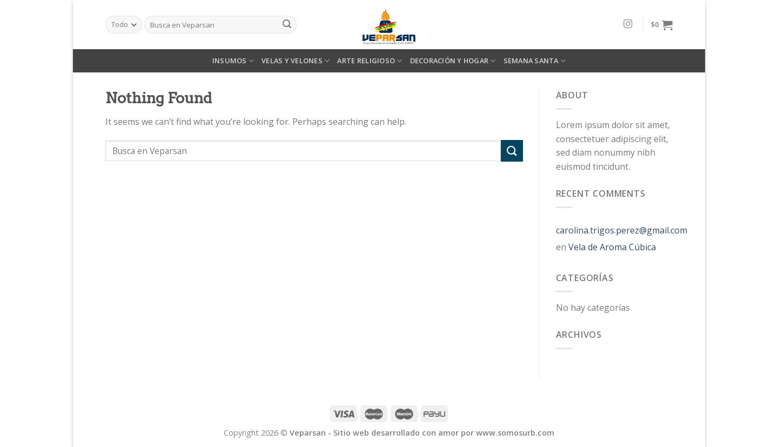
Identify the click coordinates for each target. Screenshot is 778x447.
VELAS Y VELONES (295, 61)
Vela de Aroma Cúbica (612, 247)
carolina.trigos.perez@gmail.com (621, 230)
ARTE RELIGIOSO (369, 61)
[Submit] (511, 150)
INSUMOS (233, 61)
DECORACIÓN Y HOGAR (453, 61)
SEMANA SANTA (535, 61)
